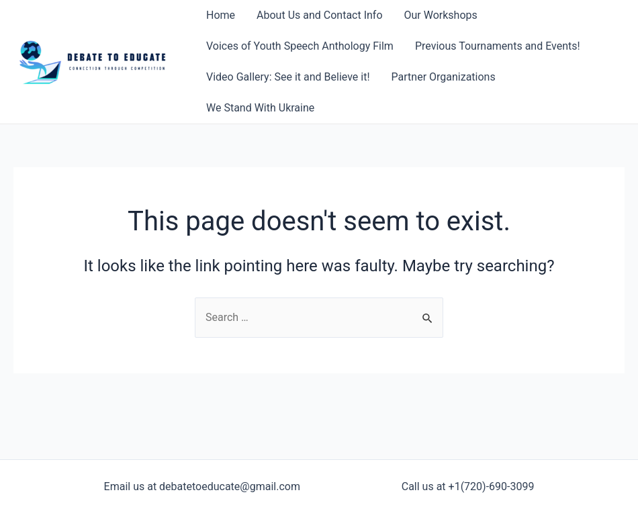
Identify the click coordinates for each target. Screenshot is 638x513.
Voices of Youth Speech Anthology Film (300, 46)
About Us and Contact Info (319, 15)
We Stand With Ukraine (260, 107)
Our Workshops (440, 15)
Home (220, 15)
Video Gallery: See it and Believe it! (288, 77)
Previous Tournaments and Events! (497, 46)
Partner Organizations (444, 77)
